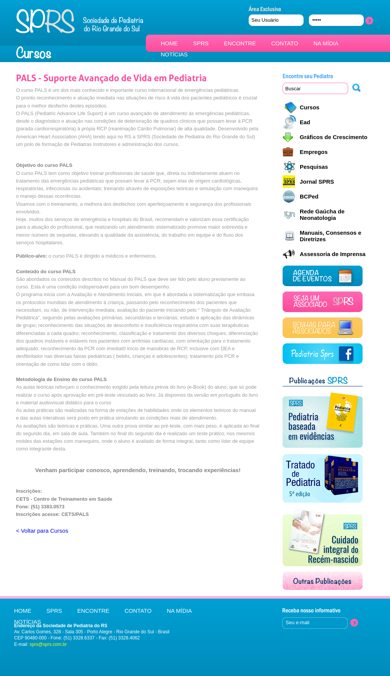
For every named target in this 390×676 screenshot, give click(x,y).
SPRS (201, 43)
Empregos (314, 152)
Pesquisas (314, 166)
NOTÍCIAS (174, 54)
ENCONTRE (240, 43)
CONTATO (284, 43)
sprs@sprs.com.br (48, 644)
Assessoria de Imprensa (333, 254)
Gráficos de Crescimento (334, 137)
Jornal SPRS (317, 181)
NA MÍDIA (326, 43)
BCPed (309, 196)
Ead (305, 122)
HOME (169, 43)
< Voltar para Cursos (42, 530)
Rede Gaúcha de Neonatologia (322, 214)
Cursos (310, 107)
